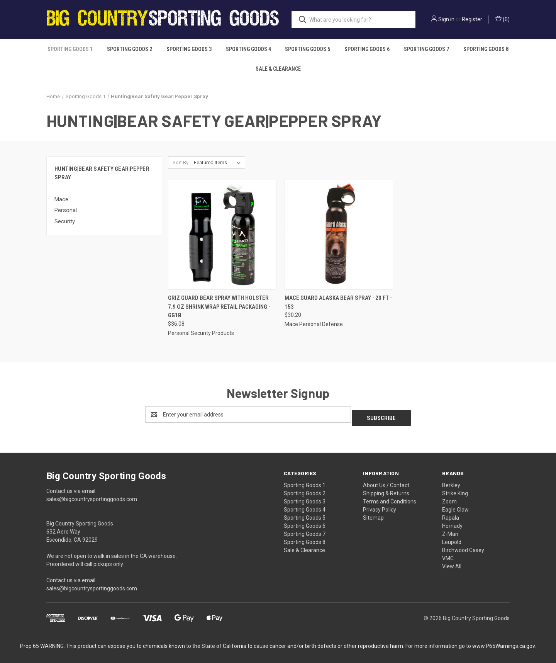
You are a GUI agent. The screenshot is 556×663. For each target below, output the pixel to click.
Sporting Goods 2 (129, 49)
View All (451, 563)
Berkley (451, 482)
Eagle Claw (455, 506)
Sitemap (373, 514)
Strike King (455, 490)
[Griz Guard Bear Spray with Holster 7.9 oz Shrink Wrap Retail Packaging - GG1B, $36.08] (222, 234)
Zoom (449, 498)
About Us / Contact (386, 482)
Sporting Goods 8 (486, 49)
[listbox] (219, 162)
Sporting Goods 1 (70, 49)
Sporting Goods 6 (367, 49)
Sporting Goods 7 (426, 49)
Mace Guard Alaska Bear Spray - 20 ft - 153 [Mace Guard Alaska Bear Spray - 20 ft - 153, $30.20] (338, 302)
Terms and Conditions (389, 498)
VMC (448, 555)
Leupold (451, 539)
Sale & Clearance (278, 69)
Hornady (452, 522)
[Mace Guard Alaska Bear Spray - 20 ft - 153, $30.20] (339, 234)
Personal (65, 210)
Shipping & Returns (386, 490)
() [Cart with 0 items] (502, 18)
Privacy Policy (379, 506)
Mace (61, 199)
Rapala (450, 514)
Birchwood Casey (463, 547)
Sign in (446, 19)
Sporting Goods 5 (307, 49)
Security (64, 221)
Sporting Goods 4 (248, 49)
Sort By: (181, 162)
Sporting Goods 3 (189, 49)
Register (472, 19)
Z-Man (450, 530)
